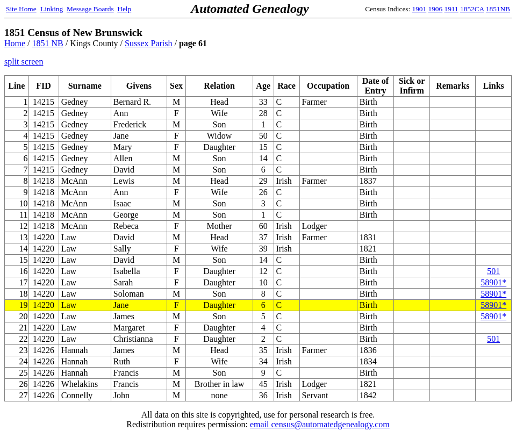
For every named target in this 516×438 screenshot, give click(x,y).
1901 (419, 9)
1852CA (472, 9)
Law (68, 305)
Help (124, 9)
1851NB (498, 9)
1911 (451, 9)
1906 (435, 9)
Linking (51, 9)
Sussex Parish (148, 43)
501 (493, 271)
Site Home (21, 9)
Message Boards (90, 9)
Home (14, 43)
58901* (493, 282)
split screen (23, 61)
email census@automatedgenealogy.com (320, 424)
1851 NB (47, 43)
